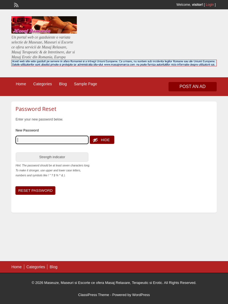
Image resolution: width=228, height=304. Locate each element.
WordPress (141, 295)
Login (210, 5)
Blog (63, 84)
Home (21, 84)
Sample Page (85, 84)
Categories (42, 84)
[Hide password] (102, 140)
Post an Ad (193, 86)
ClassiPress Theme (93, 295)
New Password (27, 130)
